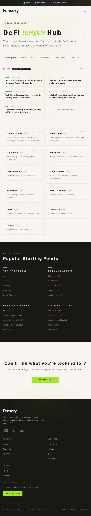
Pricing (6, 454)
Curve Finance (9, 295)
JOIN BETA (13, 493)
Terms (73, 510)
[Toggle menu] (85, 11)
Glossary (51, 458)
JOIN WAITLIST (45, 380)
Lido (5, 281)
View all (84, 69)
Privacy (65, 510)
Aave (5, 276)
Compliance (83, 510)
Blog (50, 454)
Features (7, 449)
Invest (5, 444)
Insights (51, 449)
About (5, 471)
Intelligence (52, 444)
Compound (8, 290)
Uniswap (6, 285)
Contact (6, 475)
